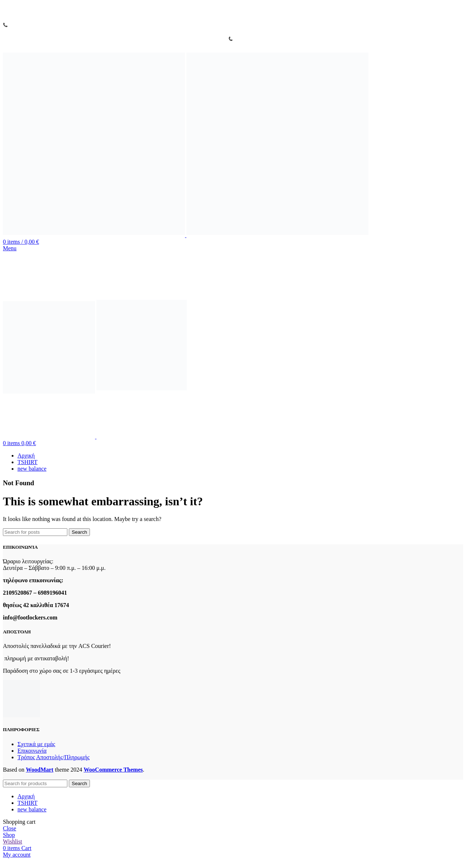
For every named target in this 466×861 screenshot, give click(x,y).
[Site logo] (94, 235)
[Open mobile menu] (9, 248)
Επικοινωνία (32, 751)
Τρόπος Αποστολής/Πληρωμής (53, 757)
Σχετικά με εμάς (36, 744)
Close (9, 828)
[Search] (35, 532)
